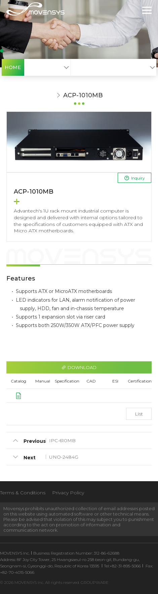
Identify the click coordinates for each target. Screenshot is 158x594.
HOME (13, 67)
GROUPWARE (95, 582)
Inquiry (134, 178)
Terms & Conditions (22, 493)
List (139, 414)
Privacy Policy (68, 493)
